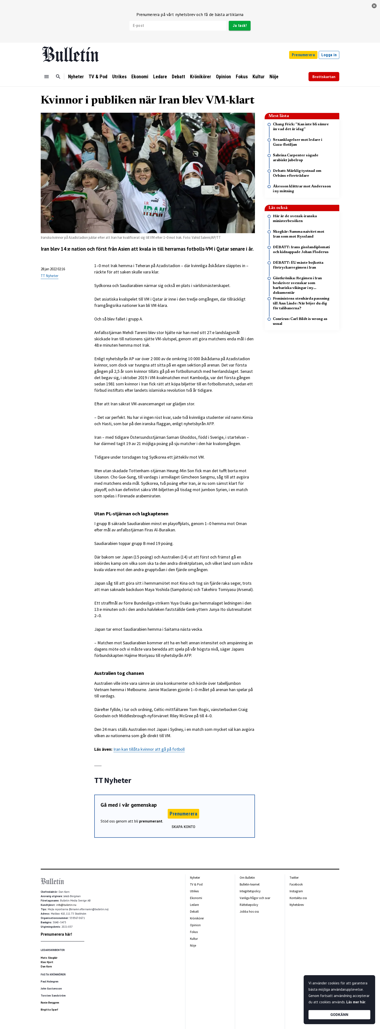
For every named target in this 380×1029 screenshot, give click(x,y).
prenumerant (150, 821)
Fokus (242, 77)
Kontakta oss (298, 898)
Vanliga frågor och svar (255, 898)
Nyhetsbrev (297, 905)
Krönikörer (200, 77)
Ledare (160, 77)
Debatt (178, 77)
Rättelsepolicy (249, 905)
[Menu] (46, 76)
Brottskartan (323, 76)
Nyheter (76, 77)
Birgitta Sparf (49, 1009)
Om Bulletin (247, 878)
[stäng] (374, 6)
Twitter (294, 878)
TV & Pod (98, 77)
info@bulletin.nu (66, 905)
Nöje (273, 77)
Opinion (223, 77)
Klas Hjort (47, 962)
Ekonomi (139, 77)
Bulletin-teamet (250, 884)
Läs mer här (355, 1002)
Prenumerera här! (56, 934)
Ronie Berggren (50, 1002)
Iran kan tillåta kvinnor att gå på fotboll (149, 749)
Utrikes (119, 77)
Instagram (296, 891)
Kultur (259, 77)
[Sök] (58, 76)
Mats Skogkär (49, 957)
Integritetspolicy (250, 891)
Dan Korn (46, 966)
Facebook (296, 884)
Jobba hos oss (249, 911)
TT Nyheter (49, 275)
